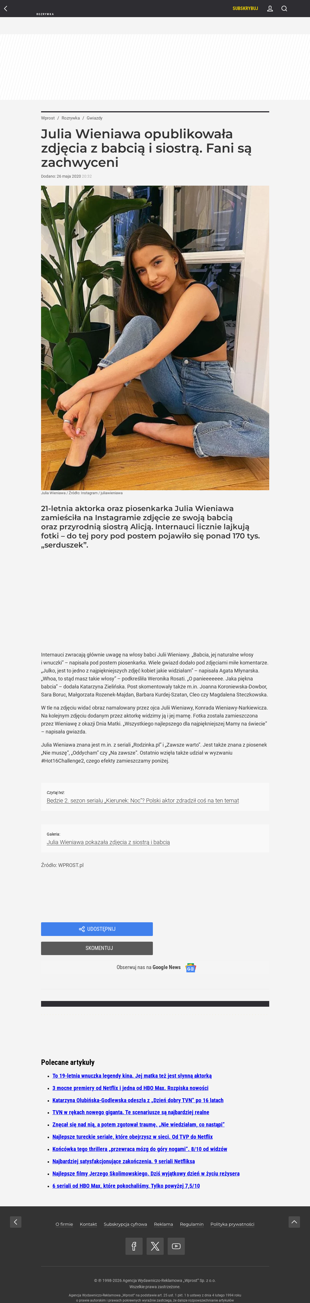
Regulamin (192, 1206)
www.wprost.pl (163, 1288)
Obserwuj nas (146, 949)
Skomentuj (218, 929)
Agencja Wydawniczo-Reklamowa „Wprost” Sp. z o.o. (169, 1262)
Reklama (163, 1206)
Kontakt (88, 1206)
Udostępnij (101, 929)
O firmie (64, 1206)
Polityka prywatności (232, 1206)
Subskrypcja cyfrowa (125, 1206)
